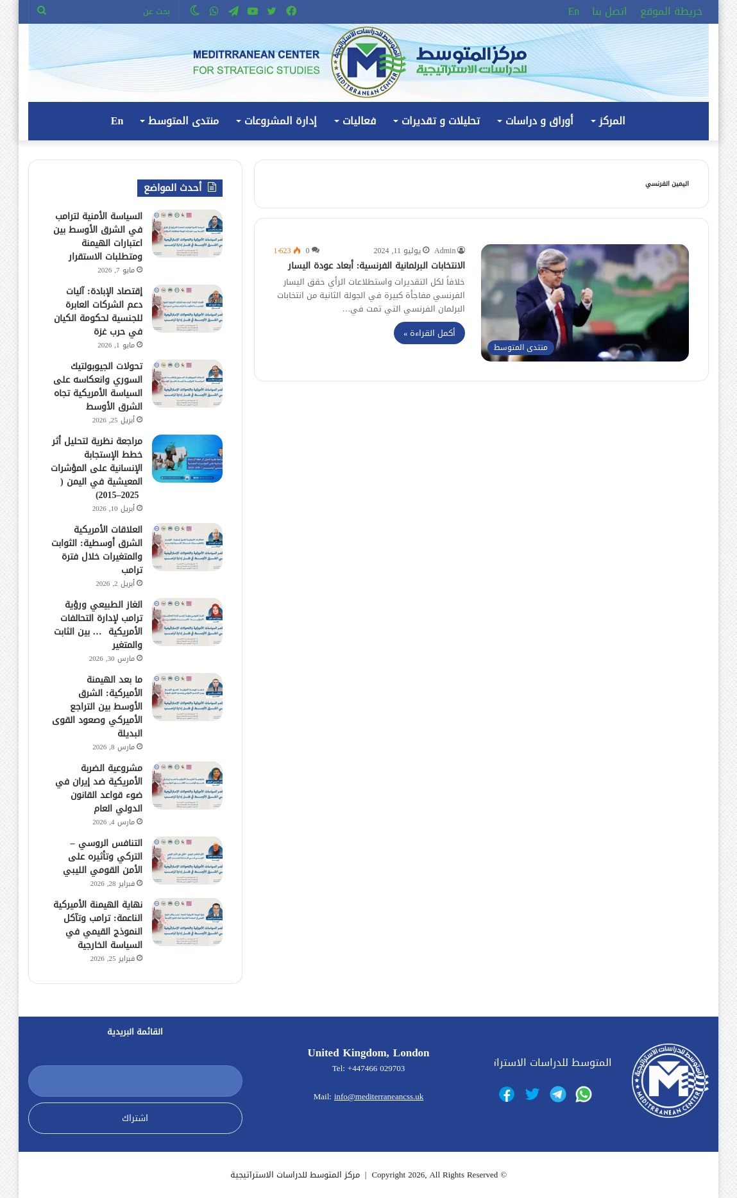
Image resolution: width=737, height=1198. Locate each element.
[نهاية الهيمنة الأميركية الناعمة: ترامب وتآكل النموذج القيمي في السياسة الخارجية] (187, 922)
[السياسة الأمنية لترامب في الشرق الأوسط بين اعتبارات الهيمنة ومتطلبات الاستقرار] (187, 234)
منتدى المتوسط (183, 121)
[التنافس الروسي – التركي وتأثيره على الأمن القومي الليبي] (187, 860)
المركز (612, 121)
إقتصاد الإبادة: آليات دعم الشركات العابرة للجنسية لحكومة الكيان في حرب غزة (98, 311)
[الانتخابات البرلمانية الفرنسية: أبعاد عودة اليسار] (585, 303)
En (574, 11)
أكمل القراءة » (429, 333)
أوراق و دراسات (539, 121)
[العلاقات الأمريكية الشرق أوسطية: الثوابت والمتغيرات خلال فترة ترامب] (187, 547)
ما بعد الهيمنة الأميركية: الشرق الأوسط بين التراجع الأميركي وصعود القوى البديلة (97, 706)
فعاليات (359, 121)
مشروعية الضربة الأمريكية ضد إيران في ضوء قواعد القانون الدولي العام (98, 788)
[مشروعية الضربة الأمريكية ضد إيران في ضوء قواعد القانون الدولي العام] (187, 785)
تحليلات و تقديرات (441, 121)
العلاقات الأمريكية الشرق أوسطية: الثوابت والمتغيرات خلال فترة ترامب (96, 550)
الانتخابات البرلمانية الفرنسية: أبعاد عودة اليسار (377, 265)
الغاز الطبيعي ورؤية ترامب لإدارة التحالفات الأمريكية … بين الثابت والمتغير (98, 625)
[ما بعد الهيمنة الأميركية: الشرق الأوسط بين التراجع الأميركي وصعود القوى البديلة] (187, 697)
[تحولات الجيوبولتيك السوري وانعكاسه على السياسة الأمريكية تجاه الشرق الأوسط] (187, 384)
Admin (444, 251)
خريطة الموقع (671, 11)
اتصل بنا (609, 11)
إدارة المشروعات (280, 121)
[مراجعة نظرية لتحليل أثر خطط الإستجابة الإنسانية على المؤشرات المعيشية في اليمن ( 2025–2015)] (187, 459)
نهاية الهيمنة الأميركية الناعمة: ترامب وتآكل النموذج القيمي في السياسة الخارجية (97, 925)
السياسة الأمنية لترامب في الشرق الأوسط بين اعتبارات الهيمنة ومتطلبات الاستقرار (97, 236)
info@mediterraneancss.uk (378, 1096)
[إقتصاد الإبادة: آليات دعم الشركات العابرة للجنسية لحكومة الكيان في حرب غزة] (187, 309)
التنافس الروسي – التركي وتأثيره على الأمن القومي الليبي (102, 857)
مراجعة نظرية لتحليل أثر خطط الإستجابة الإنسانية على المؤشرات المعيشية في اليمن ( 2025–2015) (96, 468)
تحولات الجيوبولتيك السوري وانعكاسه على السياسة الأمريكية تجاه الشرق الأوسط (97, 386)
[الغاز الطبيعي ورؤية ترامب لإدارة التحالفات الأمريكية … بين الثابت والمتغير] (187, 622)
